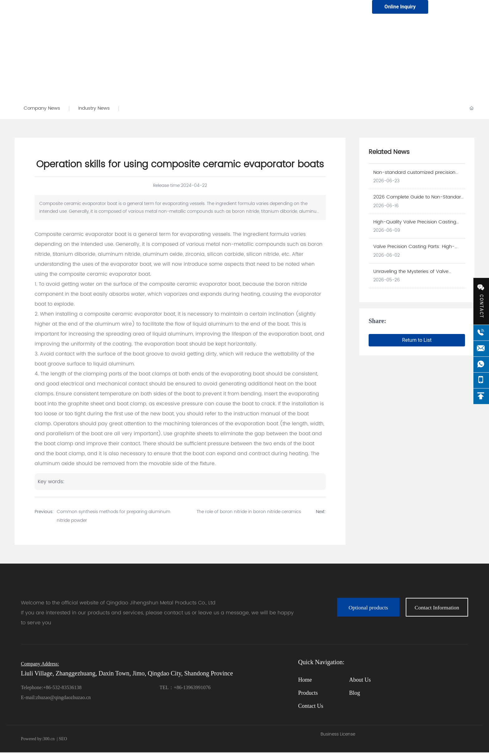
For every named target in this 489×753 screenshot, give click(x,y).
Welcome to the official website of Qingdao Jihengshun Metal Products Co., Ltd (118, 603)
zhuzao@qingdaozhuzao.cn (63, 698)
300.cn (49, 739)
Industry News (95, 108)
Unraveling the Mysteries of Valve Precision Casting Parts (410, 275)
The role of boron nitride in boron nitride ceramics (248, 512)
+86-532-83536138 (62, 688)
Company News (42, 108)
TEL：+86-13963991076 (185, 688)
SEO (62, 739)
